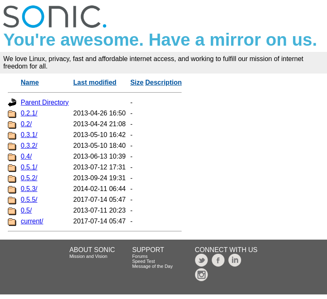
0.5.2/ (29, 177)
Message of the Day (152, 266)
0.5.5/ (29, 199)
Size (137, 82)
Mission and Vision (88, 256)
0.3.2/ (29, 145)
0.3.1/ (29, 134)
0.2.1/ (29, 113)
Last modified (95, 82)
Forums (139, 256)
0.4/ (26, 156)
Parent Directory (45, 102)
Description (163, 82)
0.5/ (26, 210)
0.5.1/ (29, 167)
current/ (32, 221)
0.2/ (26, 123)
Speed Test (143, 261)
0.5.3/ (29, 188)
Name (30, 82)
